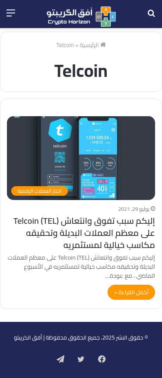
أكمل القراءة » (131, 292)
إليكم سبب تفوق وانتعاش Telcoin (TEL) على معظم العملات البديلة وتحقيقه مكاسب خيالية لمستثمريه (84, 233)
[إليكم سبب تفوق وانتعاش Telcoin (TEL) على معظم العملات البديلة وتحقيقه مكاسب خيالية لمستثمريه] (81, 158)
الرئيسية (93, 45)
